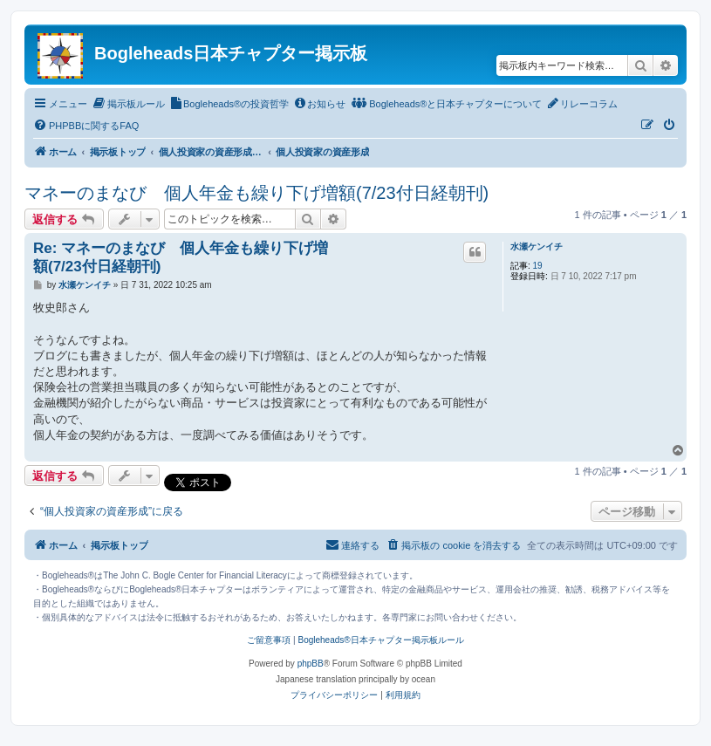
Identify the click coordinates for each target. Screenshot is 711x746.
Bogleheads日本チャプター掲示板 (230, 53)
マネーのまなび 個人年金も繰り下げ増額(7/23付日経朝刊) (256, 192)
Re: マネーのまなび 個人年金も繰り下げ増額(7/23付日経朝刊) (180, 257)
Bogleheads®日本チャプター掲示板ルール (380, 640)
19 (538, 265)
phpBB (310, 663)
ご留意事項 (269, 640)
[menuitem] (128, 103)
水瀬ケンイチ (536, 246)
